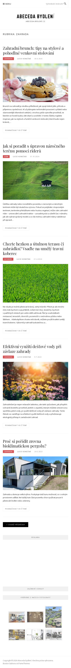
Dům (6, 157)
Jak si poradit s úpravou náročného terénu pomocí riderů (34, 148)
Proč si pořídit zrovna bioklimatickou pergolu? (24, 443)
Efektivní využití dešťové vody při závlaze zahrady (32, 349)
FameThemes (24, 663)
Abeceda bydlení (36, 16)
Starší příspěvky (16, 525)
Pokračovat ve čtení (16, 130)
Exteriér (8, 259)
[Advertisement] (35, 563)
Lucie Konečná (24, 59)
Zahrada (8, 59)
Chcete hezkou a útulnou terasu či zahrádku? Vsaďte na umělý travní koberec (33, 248)
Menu (8, 4)
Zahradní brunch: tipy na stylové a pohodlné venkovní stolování (33, 50)
